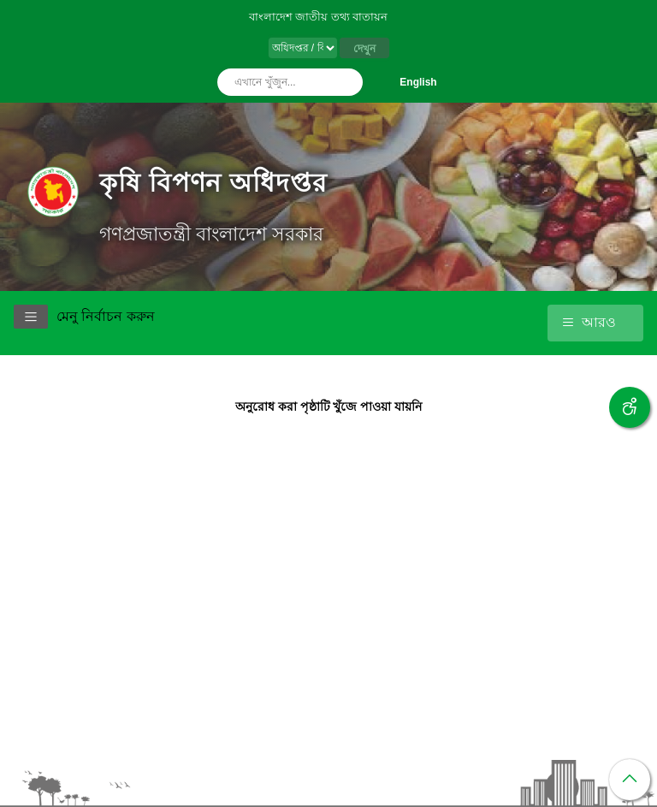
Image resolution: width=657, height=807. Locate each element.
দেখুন (364, 49)
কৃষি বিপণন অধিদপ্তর (213, 183)
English (418, 82)
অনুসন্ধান (345, 82)
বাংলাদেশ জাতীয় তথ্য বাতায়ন (318, 16)
